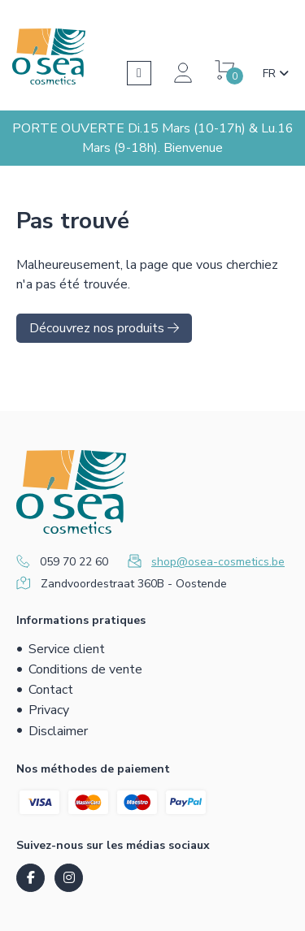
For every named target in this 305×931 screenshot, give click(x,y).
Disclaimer (58, 731)
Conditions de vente (85, 669)
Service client (66, 649)
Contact (50, 690)
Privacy (48, 710)
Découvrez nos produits (104, 328)
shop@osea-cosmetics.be (218, 561)
